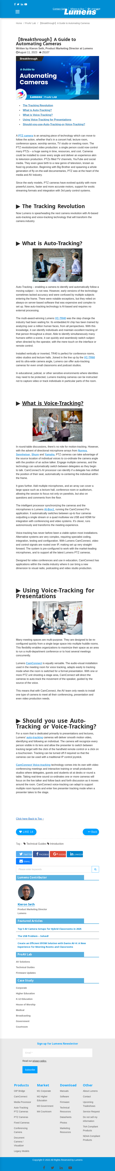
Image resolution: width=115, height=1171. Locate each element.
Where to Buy (77, 9)
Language (94, 9)
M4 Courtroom (44, 1111)
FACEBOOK (42, 854)
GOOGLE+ (59, 854)
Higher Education (25, 993)
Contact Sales (60, 9)
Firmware (64, 1102)
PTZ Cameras (21, 1117)
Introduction (55, 843)
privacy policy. (39, 1061)
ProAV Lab (30, 23)
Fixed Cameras (21, 1122)
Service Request (91, 1111)
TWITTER (25, 854)
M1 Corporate (44, 1091)
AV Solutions (23, 961)
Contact (87, 1096)
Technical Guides (34, 843)
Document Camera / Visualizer (19, 1141)
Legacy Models (21, 1151)
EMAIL (24, 861)
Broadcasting (23, 1015)
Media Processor (22, 1102)
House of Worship (26, 1004)
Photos (63, 1122)
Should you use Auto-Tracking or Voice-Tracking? (56, 723)
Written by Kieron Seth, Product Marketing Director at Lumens (54, 48)
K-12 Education (24, 999)
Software (64, 1096)
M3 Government (45, 1106)
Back (92, 831)
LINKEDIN (76, 854)
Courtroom (22, 1026)
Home (19, 23)
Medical (20, 1010)
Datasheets (66, 1117)
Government (22, 1021)
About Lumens (90, 1091)
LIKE (26, 831)
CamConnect (20, 1096)
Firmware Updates (26, 973)
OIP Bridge (19, 1091)
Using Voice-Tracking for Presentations (55, 593)
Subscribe (30, 1069)
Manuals (64, 1091)
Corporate (21, 988)
